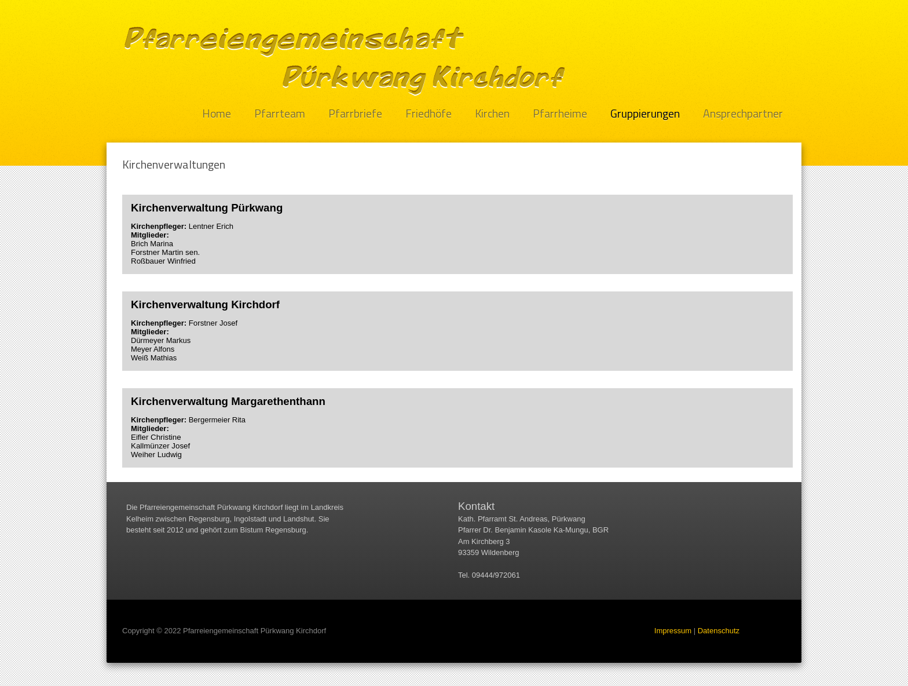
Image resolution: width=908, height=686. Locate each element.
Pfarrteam (279, 113)
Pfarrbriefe (355, 113)
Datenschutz (718, 630)
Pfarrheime (560, 113)
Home (216, 113)
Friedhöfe (428, 113)
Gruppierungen (645, 113)
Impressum (672, 630)
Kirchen (492, 113)
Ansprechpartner (743, 113)
